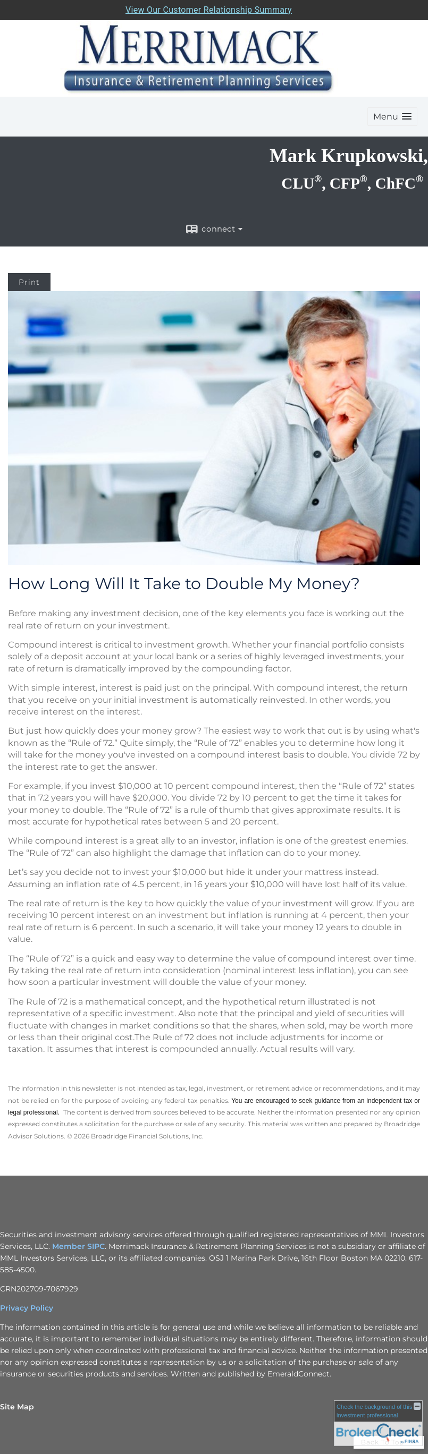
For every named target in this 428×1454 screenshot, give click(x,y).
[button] (392, 116)
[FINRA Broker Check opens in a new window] (378, 1423)
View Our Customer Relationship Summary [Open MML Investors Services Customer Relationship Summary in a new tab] (208, 10)
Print (29, 282)
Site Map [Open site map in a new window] (17, 1407)
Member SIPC (78, 1246)
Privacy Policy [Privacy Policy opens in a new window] (26, 1308)
